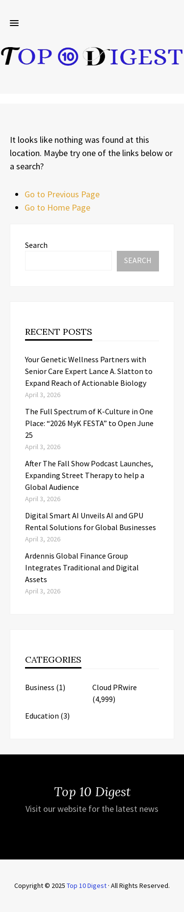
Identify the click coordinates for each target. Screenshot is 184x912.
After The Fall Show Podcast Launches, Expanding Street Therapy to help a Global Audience (89, 475)
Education (42, 716)
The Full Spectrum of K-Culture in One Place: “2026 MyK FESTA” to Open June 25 (89, 423)
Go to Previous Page (62, 194)
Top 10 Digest (86, 885)
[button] (14, 23)
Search (36, 245)
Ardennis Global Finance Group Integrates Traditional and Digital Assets (82, 567)
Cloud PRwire (114, 687)
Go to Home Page (57, 207)
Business (39, 687)
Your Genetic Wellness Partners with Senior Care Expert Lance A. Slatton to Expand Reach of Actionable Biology (89, 371)
